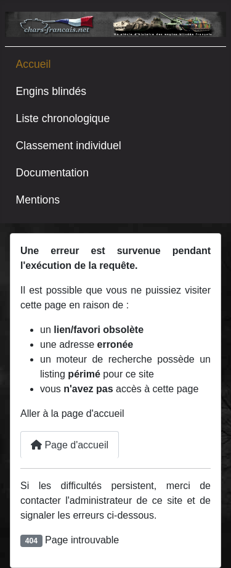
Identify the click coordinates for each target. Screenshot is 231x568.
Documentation (52, 173)
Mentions (38, 200)
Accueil (33, 64)
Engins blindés (51, 91)
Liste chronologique (63, 118)
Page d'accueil (69, 445)
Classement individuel (68, 145)
